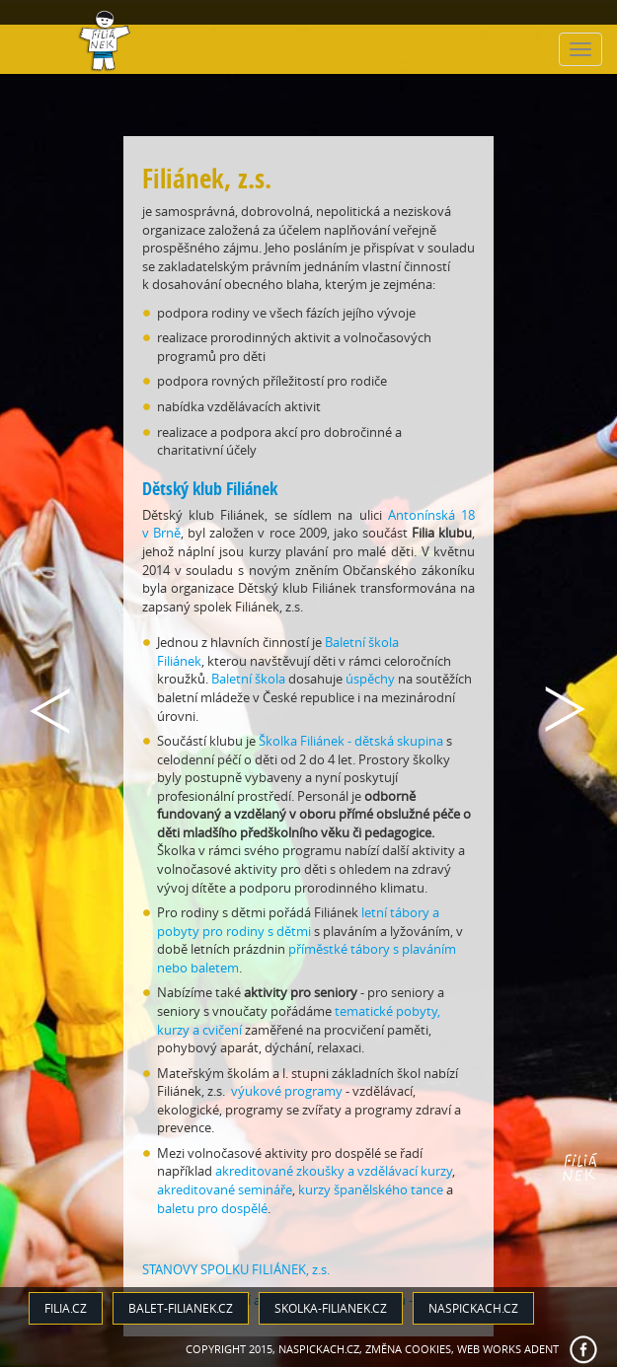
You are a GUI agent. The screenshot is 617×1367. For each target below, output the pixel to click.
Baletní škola (248, 678)
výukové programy (287, 1091)
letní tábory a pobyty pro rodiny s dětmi (298, 921)
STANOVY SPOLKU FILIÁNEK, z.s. (236, 1269)
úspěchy (370, 678)
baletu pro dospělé (212, 1208)
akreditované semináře (224, 1189)
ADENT (541, 1348)
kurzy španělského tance (370, 1189)
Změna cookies (408, 1348)
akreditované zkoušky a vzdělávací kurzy (333, 1171)
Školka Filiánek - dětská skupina (351, 741)
